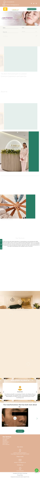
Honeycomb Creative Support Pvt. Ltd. (22, 476)
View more (20, 431)
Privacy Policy (20, 475)
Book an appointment (32, 9)
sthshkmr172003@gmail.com (12, 4)
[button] (38, 18)
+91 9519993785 (10, 2)
